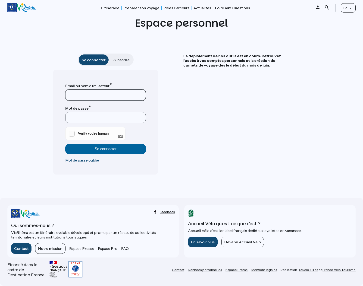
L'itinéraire (110, 8)
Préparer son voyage (141, 8)
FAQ (125, 248)
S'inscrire (121, 59)
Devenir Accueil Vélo (242, 242)
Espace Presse (81, 248)
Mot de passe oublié (82, 160)
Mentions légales (264, 270)
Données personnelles (205, 270)
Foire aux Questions (232, 8)
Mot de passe (77, 108)
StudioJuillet (308, 270)
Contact (21, 248)
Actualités (202, 8)
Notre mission (50, 248)
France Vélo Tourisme (339, 270)
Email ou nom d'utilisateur (87, 85)
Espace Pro (107, 248)
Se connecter (94, 59)
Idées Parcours (176, 8)
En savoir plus (203, 242)
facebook (167, 212)
